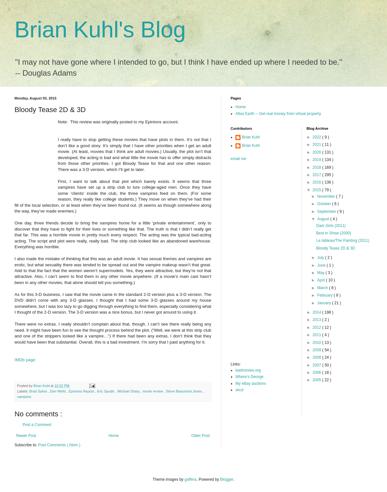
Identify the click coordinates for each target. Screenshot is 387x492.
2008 (317, 357)
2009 (317, 350)
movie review (153, 391)
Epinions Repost (82, 391)
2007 (317, 365)
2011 (317, 335)
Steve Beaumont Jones (184, 391)
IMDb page (25, 359)
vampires (24, 397)
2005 (317, 380)
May (321, 272)
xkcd (239, 390)
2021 (317, 144)
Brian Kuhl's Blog (100, 29)
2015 (317, 190)
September (327, 211)
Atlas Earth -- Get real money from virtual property (278, 113)
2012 (317, 327)
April (321, 280)
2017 (317, 175)
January (324, 303)
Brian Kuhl (251, 137)
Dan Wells (58, 391)
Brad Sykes (38, 391)
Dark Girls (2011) (330, 225)
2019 (317, 159)
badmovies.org (248, 370)
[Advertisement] (256, 263)
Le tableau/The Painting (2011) (342, 240)
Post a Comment (37, 424)
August (323, 219)
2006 (317, 372)
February (325, 295)
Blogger (226, 479)
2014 (317, 312)
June (321, 265)
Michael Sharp (129, 391)
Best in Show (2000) (333, 233)
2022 (317, 137)
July (321, 257)
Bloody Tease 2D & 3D (335, 248)
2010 (317, 342)
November (326, 196)
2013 (317, 319)
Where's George (249, 376)
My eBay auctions (250, 383)
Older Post (200, 435)
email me (238, 158)
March (323, 288)
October (324, 204)
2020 (317, 152)
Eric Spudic (106, 391)
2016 (317, 182)
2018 (317, 167)
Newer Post (26, 435)
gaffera (190, 479)
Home (114, 435)
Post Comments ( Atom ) (59, 445)
